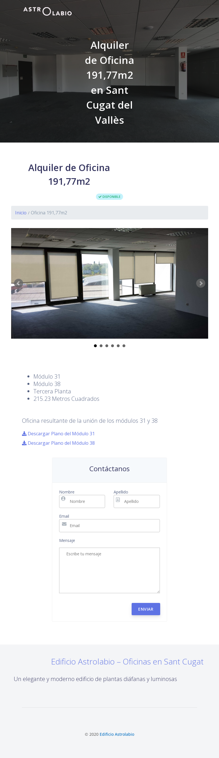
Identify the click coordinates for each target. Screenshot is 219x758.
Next (200, 283)
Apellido (121, 492)
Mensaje (67, 540)
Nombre (67, 492)
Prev (18, 283)
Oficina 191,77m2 (49, 213)
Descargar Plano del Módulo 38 (58, 443)
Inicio (21, 213)
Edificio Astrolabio (117, 734)
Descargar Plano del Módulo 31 (58, 433)
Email (64, 516)
